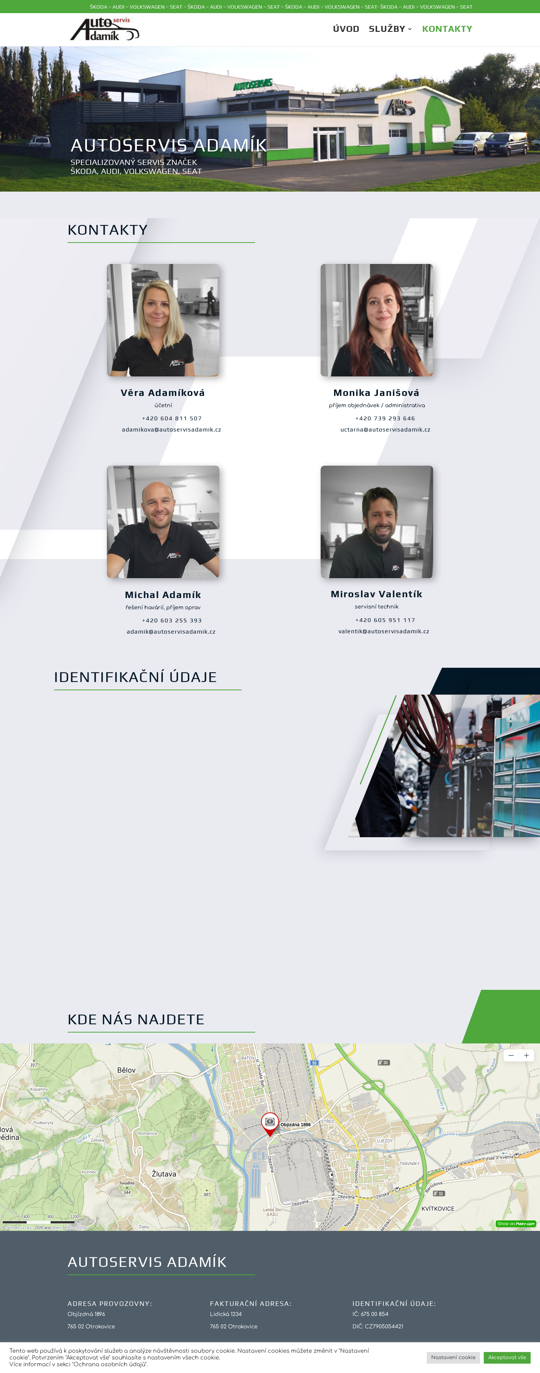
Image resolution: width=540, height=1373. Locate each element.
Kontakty (447, 30)
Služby (387, 30)
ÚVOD (346, 30)
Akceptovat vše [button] (507, 1357)
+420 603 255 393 (172, 620)
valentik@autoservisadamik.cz (384, 631)
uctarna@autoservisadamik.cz (385, 429)
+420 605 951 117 (386, 620)
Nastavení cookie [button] (453, 1357)
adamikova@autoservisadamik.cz (171, 429)
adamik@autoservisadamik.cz (171, 631)
